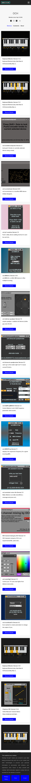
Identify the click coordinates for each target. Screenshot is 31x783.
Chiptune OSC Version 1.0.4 (10, 709)
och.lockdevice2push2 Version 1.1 (12, 145)
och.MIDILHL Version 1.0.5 (10, 275)
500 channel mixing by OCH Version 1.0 (13, 535)
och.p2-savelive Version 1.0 (10, 232)
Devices (9, 25)
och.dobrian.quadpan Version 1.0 (12, 319)
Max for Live (5, 2)
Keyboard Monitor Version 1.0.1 (11, 666)
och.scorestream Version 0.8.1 (11, 189)
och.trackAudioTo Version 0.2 (11, 622)
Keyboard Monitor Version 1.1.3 (11, 59)
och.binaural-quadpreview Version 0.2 (13, 362)
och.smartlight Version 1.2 (10, 579)
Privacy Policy (6, 778)
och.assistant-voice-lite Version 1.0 (12, 492)
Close (15, 778)
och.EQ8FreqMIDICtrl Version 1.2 (11, 405)
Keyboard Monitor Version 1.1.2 (11, 102)
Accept (24, 778)
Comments (16, 25)
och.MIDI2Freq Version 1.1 (9, 449)
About (22, 25)
